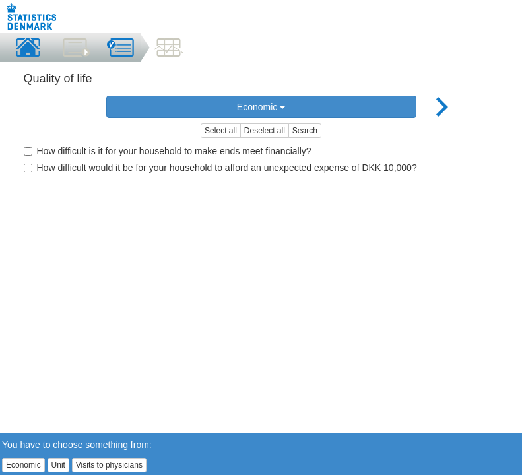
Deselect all (264, 130)
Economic (261, 107)
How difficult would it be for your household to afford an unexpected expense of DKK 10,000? (220, 167)
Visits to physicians (109, 465)
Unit (58, 465)
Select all (221, 130)
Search (304, 130)
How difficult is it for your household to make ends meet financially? (167, 151)
